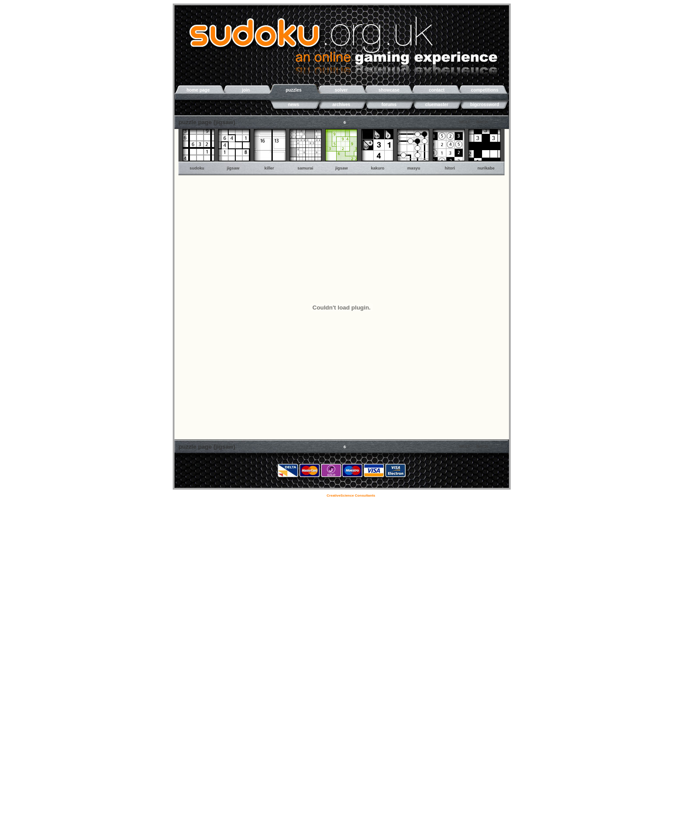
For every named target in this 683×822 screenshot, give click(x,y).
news (293, 104)
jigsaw (233, 168)
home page (198, 90)
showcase (389, 90)
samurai (305, 168)
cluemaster (437, 104)
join (246, 90)
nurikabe (486, 168)
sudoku (196, 168)
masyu (413, 168)
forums (389, 104)
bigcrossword (484, 104)
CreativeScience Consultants (351, 496)
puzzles (293, 90)
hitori (450, 168)
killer (269, 168)
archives (341, 104)
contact (437, 90)
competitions (484, 90)
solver (341, 90)
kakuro (378, 168)
